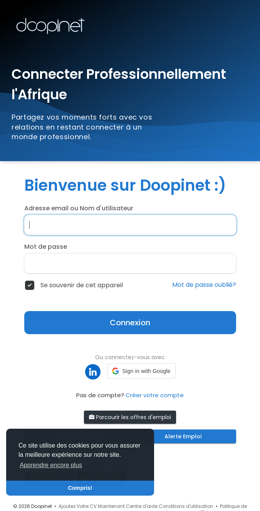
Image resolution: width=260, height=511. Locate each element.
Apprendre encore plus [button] (51, 465)
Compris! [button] (80, 488)
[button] (141, 371)
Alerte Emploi (182, 436)
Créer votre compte (155, 395)
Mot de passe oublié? (204, 285)
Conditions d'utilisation (186, 506)
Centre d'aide (142, 506)
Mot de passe (45, 247)
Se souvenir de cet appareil (81, 285)
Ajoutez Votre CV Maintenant (92, 506)
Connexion (130, 322)
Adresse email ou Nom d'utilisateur (78, 208)
